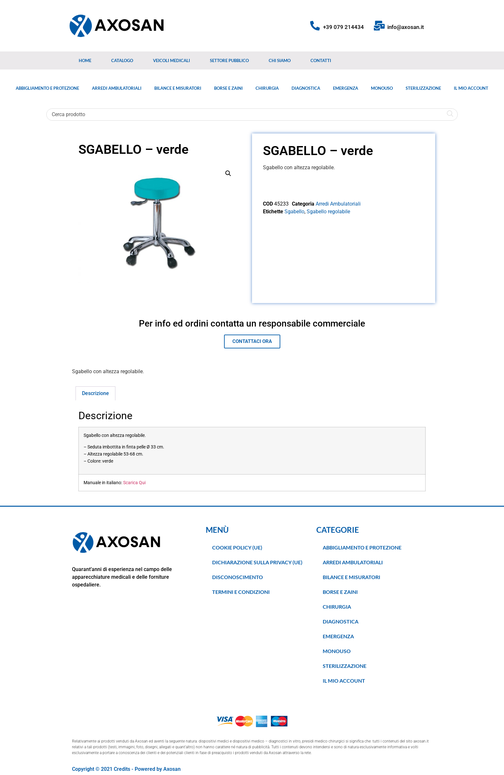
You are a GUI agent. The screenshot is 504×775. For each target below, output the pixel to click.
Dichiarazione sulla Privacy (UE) (257, 562)
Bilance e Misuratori (177, 88)
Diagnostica (306, 88)
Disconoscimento (237, 577)
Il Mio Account (471, 88)
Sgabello (294, 211)
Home (85, 60)
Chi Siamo (280, 60)
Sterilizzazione (423, 88)
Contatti (320, 60)
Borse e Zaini (228, 88)
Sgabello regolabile (328, 211)
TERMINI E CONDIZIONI (241, 592)
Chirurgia (267, 88)
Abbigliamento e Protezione (47, 88)
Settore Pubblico (229, 60)
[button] (228, 173)
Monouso (382, 88)
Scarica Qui (134, 482)
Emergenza (345, 88)
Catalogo (122, 60)
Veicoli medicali (171, 60)
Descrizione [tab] (95, 393)
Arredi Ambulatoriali (116, 88)
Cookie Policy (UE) (237, 547)
